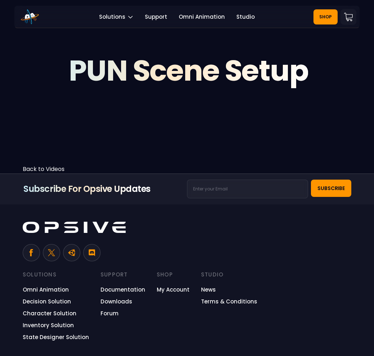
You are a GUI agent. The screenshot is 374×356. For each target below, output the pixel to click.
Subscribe (331, 188)
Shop (325, 17)
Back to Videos (43, 169)
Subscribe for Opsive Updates (87, 189)
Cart (348, 17)
